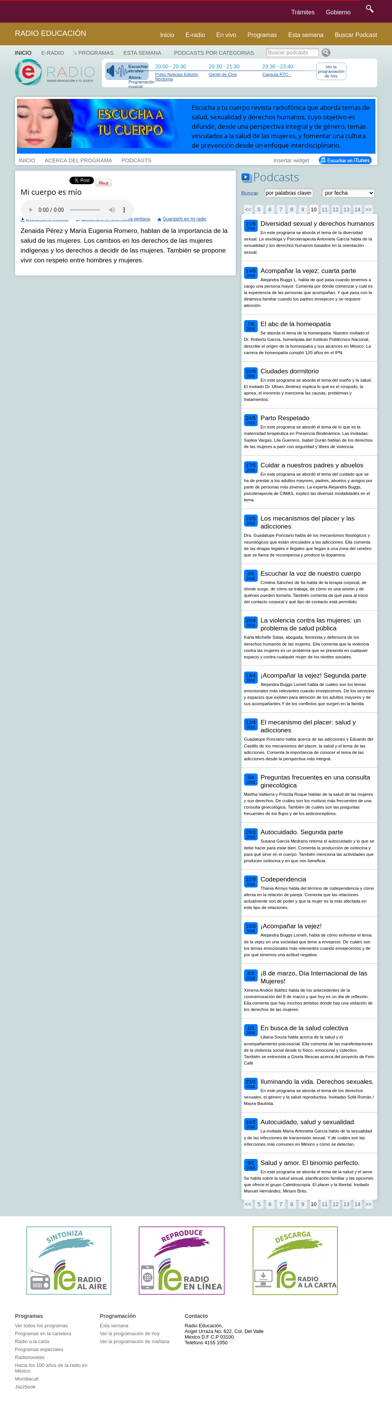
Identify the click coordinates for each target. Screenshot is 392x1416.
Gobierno (338, 12)
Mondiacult (27, 1379)
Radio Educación (50, 33)
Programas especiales (39, 1349)
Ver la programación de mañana (134, 1341)
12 (335, 209)
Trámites (303, 12)
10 (314, 209)
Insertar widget (291, 159)
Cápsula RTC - (277, 74)
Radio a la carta (32, 1341)
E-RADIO (52, 53)
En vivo (226, 35)
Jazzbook (25, 1387)
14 (357, 209)
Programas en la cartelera (43, 1333)
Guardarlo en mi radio (184, 219)
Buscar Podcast (356, 35)
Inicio (167, 35)
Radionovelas (30, 1357)
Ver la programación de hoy (331, 71)
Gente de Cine (223, 74)
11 (324, 209)
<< (248, 209)
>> (368, 209)
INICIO (27, 159)
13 (346, 209)
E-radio (195, 35)
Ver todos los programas (41, 1325)
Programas (262, 35)
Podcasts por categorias (214, 53)
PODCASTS (136, 159)
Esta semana (305, 35)
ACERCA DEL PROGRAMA (78, 159)
